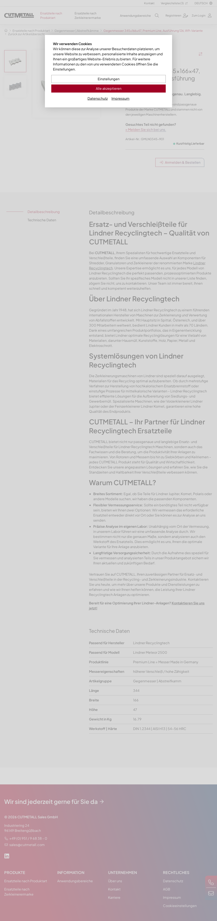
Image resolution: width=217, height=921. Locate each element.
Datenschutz (98, 98)
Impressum (120, 98)
